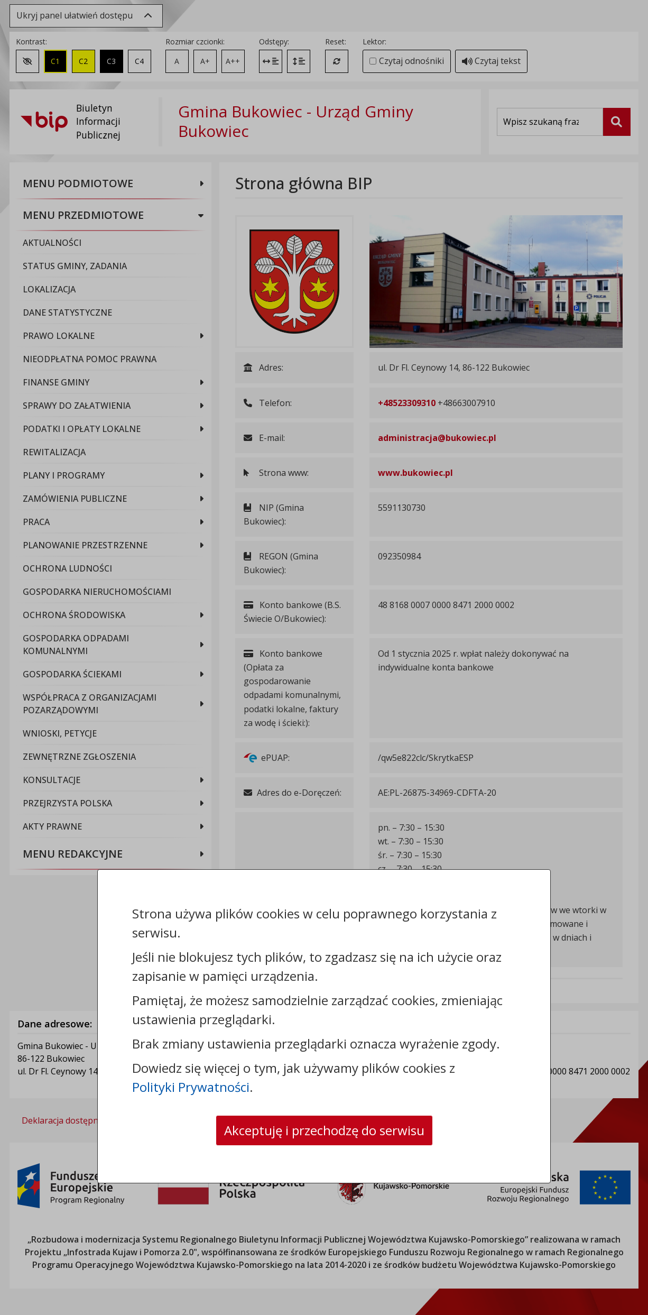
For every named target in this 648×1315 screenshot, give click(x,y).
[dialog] (324, 657)
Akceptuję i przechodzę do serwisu (324, 1130)
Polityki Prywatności (190, 1087)
